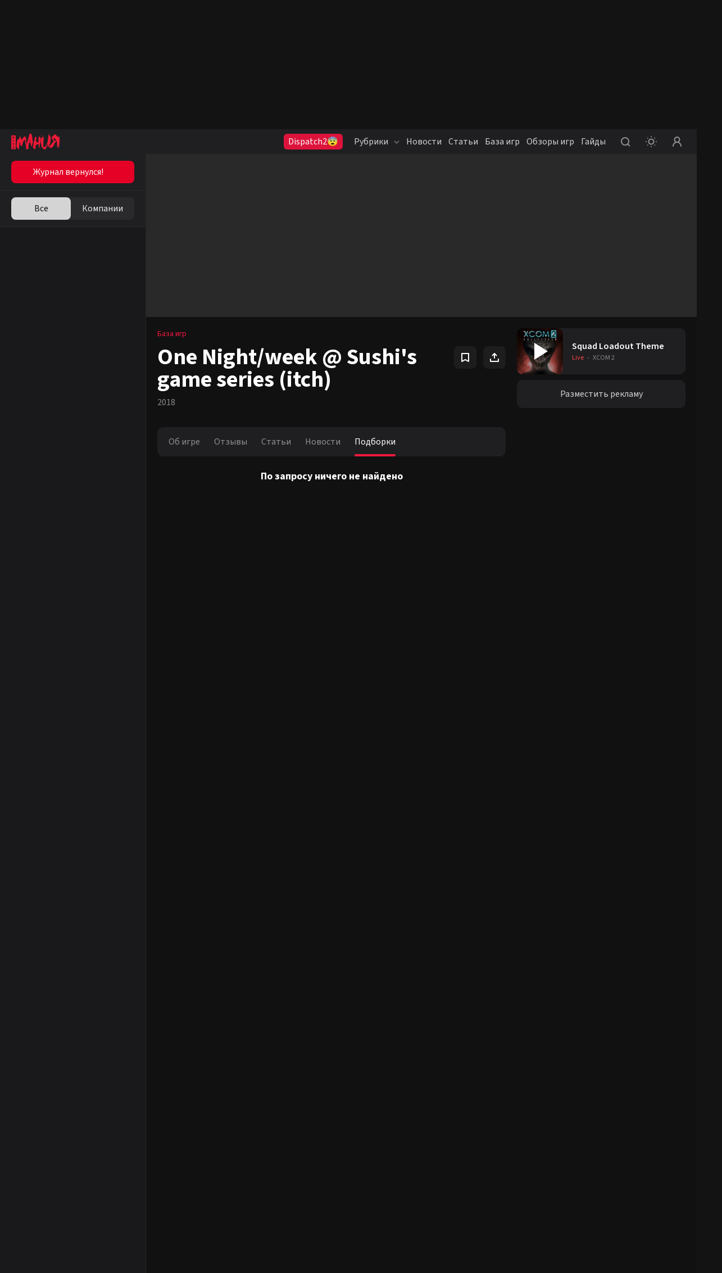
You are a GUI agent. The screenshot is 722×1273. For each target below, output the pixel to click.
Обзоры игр (550, 141)
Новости (424, 141)
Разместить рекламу (601, 394)
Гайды (593, 141)
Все (41, 208)
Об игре (184, 441)
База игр (502, 141)
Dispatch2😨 (313, 141)
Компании (102, 208)
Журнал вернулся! (68, 172)
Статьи (463, 141)
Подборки (375, 441)
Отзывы (230, 441)
